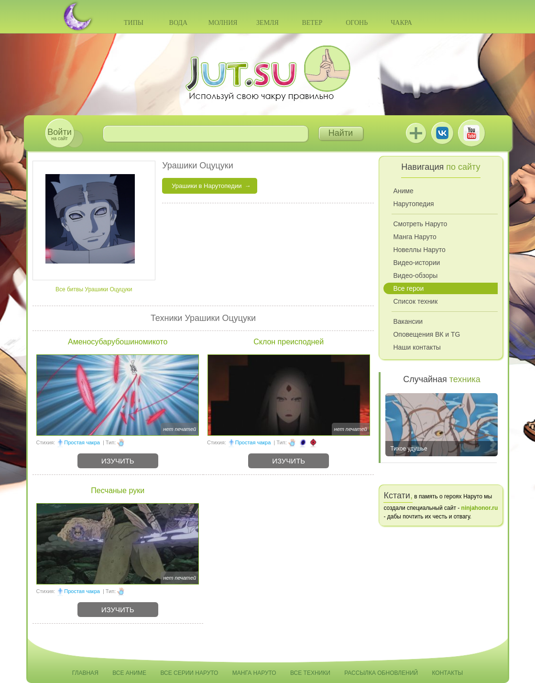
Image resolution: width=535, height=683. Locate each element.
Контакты (447, 673)
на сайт (59, 134)
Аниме (403, 191)
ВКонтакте (442, 133)
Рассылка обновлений (381, 673)
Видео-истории (416, 262)
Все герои (408, 288)
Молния (223, 22)
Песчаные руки (117, 490)
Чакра (401, 22)
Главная (85, 673)
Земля (267, 22)
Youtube (471, 133)
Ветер (312, 22)
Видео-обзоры (415, 275)
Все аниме (129, 673)
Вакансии (408, 321)
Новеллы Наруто (419, 249)
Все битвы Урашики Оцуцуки (93, 289)
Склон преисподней (288, 342)
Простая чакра (82, 442)
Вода (178, 22)
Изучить (117, 461)
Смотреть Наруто (420, 224)
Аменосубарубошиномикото (117, 342)
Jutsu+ (416, 133)
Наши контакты (416, 347)
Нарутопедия (413, 204)
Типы (133, 22)
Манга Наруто (414, 237)
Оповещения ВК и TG (426, 334)
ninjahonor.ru (479, 508)
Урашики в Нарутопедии (206, 185)
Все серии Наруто (189, 673)
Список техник (415, 301)
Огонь (357, 22)
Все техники (310, 673)
